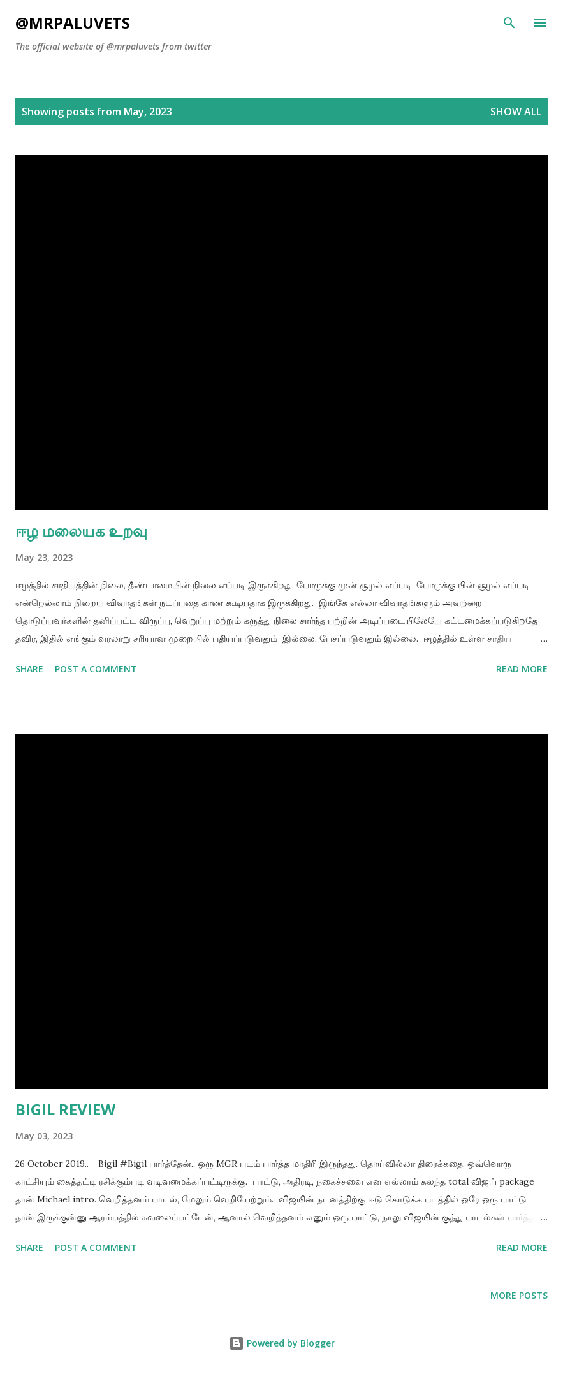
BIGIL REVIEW (65, 1109)
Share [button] (29, 669)
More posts (519, 1295)
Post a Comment (96, 669)
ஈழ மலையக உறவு (81, 530)
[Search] (509, 23)
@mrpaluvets (72, 22)
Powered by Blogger (282, 1343)
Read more (522, 669)
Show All (515, 112)
